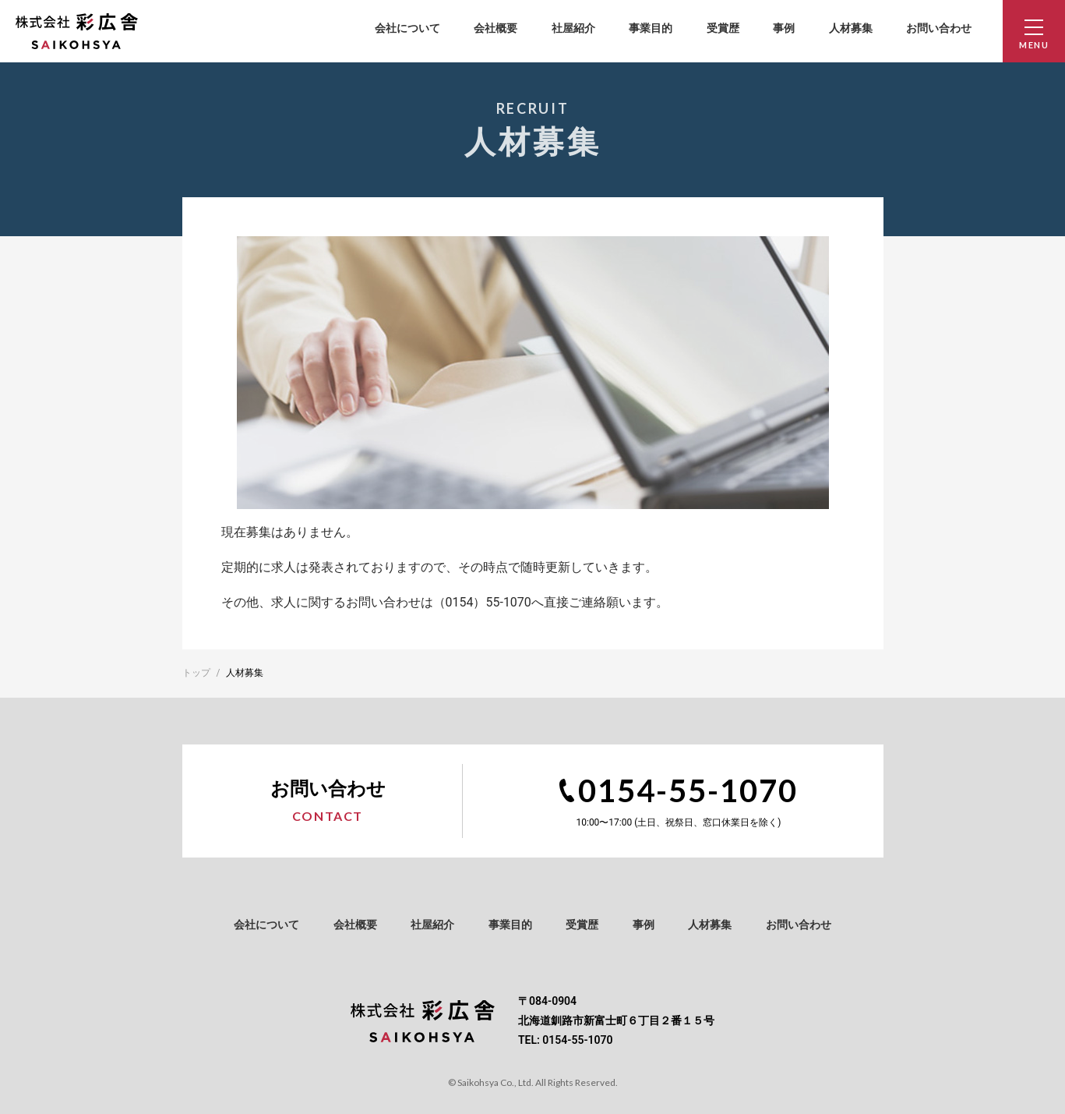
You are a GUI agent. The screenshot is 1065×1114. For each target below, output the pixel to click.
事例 (784, 28)
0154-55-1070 (688, 790)
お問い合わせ (939, 28)
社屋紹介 (573, 28)
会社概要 (495, 28)
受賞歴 (723, 28)
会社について (407, 28)
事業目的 (650, 28)
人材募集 (851, 28)
